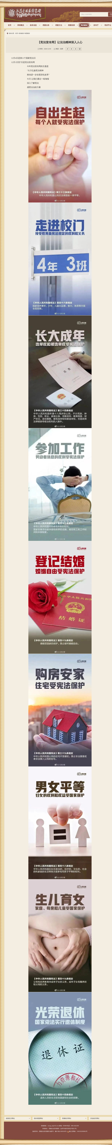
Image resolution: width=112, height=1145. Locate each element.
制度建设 (27, 33)
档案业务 (46, 25)
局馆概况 (20, 25)
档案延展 (71, 25)
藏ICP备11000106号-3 (61, 1131)
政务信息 (33, 25)
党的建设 (84, 25)
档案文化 (58, 25)
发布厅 (95, 25)
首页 (9, 25)
